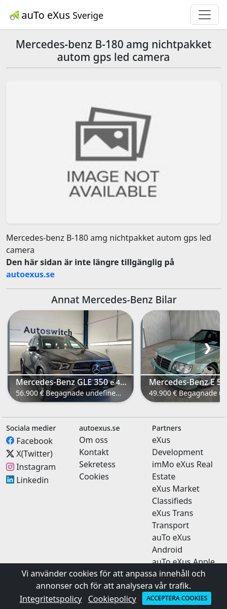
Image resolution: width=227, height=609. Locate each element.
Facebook (34, 440)
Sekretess (97, 464)
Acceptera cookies (176, 598)
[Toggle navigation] (204, 15)
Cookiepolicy (112, 598)
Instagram (36, 466)
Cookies (94, 476)
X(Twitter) (34, 453)
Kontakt (94, 452)
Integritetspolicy (51, 598)
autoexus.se (30, 274)
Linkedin (32, 479)
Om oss (93, 439)
